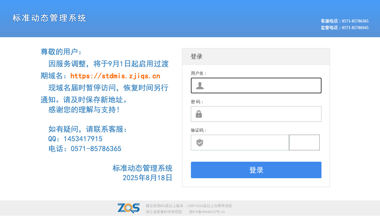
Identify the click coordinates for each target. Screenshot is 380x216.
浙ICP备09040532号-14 (207, 212)
